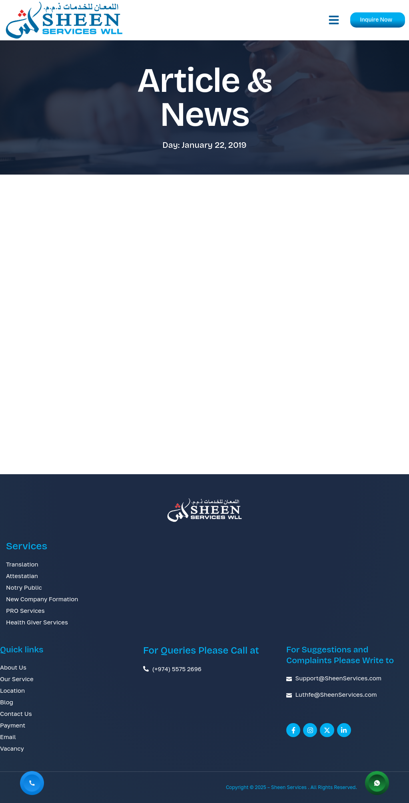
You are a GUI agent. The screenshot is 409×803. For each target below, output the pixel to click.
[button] (333, 20)
